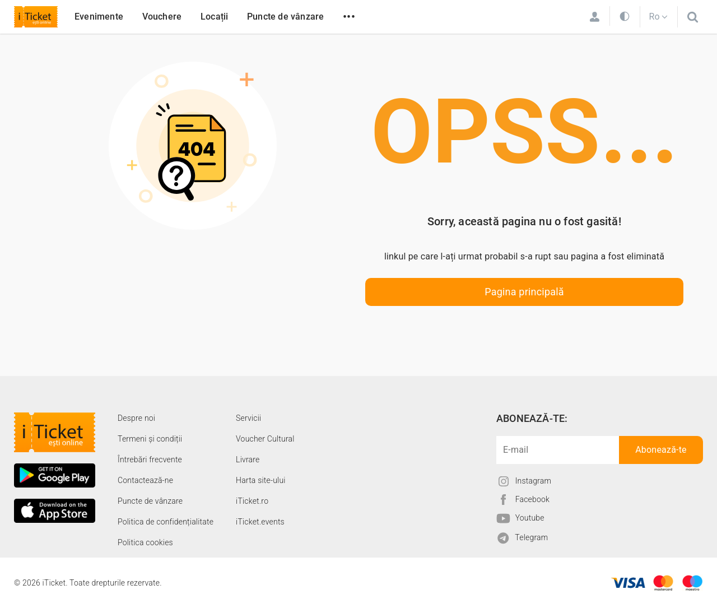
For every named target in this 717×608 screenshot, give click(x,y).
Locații (214, 16)
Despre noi (136, 418)
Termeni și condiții (150, 438)
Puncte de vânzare (285, 16)
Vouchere (162, 16)
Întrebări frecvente (150, 459)
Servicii (248, 418)
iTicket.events (260, 521)
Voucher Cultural (265, 438)
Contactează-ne (145, 480)
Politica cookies (145, 542)
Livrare (247, 459)
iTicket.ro (252, 500)
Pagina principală (524, 292)
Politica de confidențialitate (165, 521)
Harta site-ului (261, 480)
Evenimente (99, 16)
